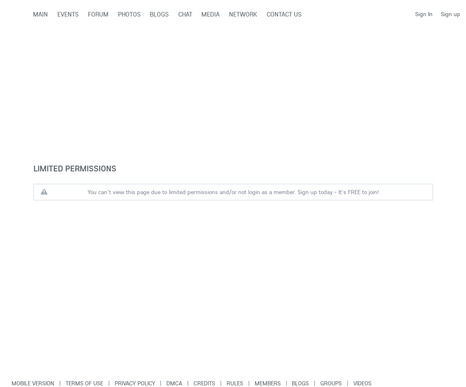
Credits (204, 383)
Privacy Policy (135, 383)
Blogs (300, 383)
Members (268, 383)
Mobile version (33, 383)
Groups (331, 383)
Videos (362, 383)
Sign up (450, 14)
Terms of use (84, 383)
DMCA (174, 383)
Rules (235, 383)
